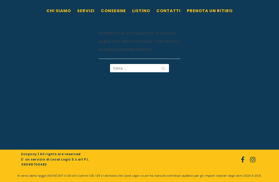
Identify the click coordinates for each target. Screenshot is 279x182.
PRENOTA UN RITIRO (210, 11)
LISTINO (141, 11)
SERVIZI (86, 11)
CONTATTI (168, 11)
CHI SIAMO (58, 11)
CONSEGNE (113, 11)
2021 (258, 176)
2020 (247, 176)
